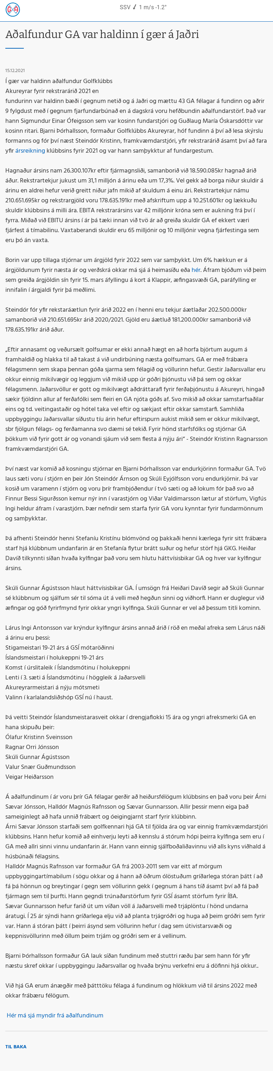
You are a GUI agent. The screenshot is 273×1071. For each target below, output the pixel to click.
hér (196, 270)
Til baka (16, 1047)
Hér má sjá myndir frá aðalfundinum (54, 1016)
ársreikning (30, 151)
